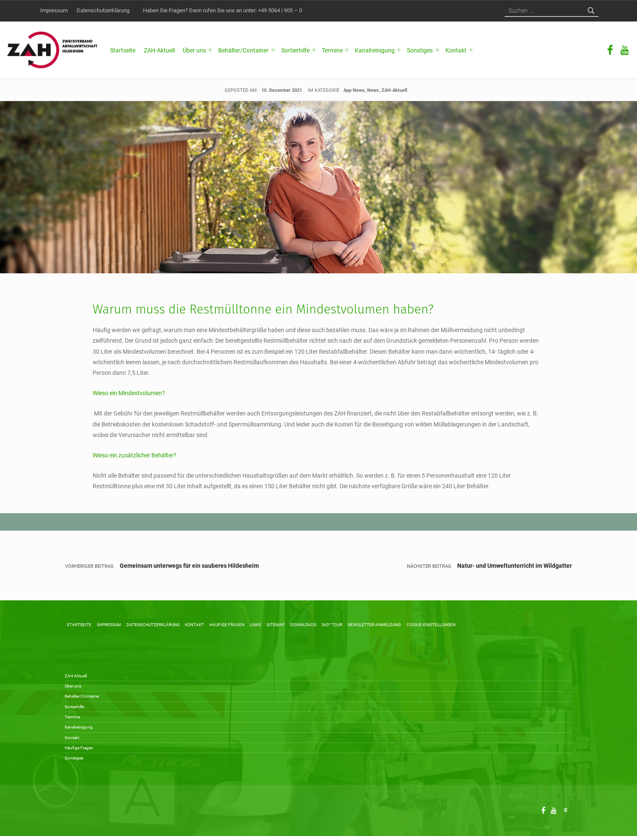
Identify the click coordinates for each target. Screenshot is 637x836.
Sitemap (275, 624)
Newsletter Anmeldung (374, 624)
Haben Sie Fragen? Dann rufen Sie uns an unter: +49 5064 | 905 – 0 (222, 10)
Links (255, 624)
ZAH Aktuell (76, 676)
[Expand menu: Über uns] (210, 50)
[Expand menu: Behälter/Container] (273, 50)
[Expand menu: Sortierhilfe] (314, 50)
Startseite (122, 50)
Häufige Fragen (226, 624)
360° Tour (331, 624)
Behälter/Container (243, 50)
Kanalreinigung (375, 50)
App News (354, 90)
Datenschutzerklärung (103, 10)
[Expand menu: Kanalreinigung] (399, 50)
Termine (332, 50)
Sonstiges (420, 50)
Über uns (194, 50)
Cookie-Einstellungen (431, 624)
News (373, 90)
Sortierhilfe (295, 50)
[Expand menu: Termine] (347, 50)
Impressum (54, 10)
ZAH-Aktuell (159, 50)
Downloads (303, 624)
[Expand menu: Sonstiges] (437, 50)
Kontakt (456, 50)
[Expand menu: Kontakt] (471, 50)
